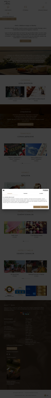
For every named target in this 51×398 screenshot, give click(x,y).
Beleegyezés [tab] (9, 193)
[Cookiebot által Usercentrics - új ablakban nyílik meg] (43, 190)
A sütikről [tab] (41, 193)
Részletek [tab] (25, 193)
